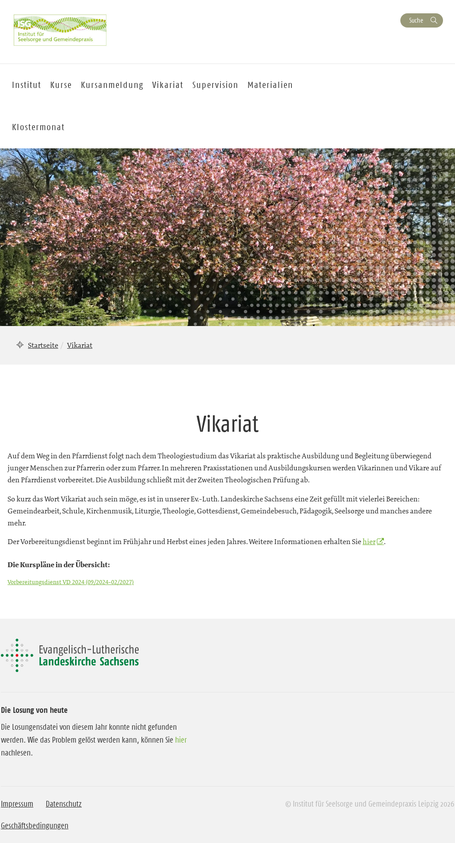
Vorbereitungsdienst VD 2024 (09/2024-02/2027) (71, 582)
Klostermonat (38, 127)
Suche (416, 20)
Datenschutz (64, 804)
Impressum (17, 804)
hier (369, 541)
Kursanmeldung (112, 85)
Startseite (43, 345)
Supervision (215, 85)
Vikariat (168, 85)
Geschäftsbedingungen (34, 826)
